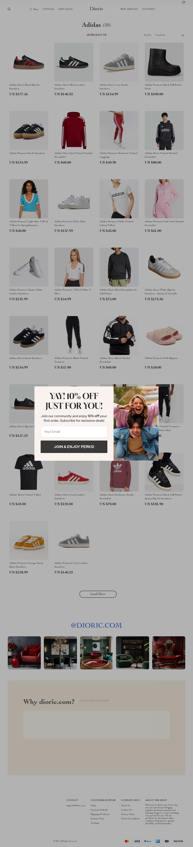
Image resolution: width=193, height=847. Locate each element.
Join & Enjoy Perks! (74, 446)
